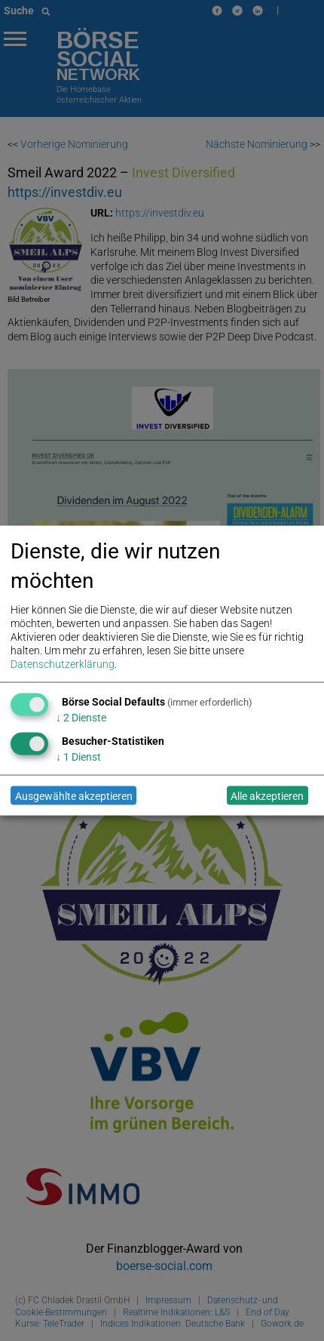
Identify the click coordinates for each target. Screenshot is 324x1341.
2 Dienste (81, 718)
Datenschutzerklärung (63, 664)
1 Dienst (78, 757)
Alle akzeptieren (267, 795)
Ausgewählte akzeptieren (74, 795)
